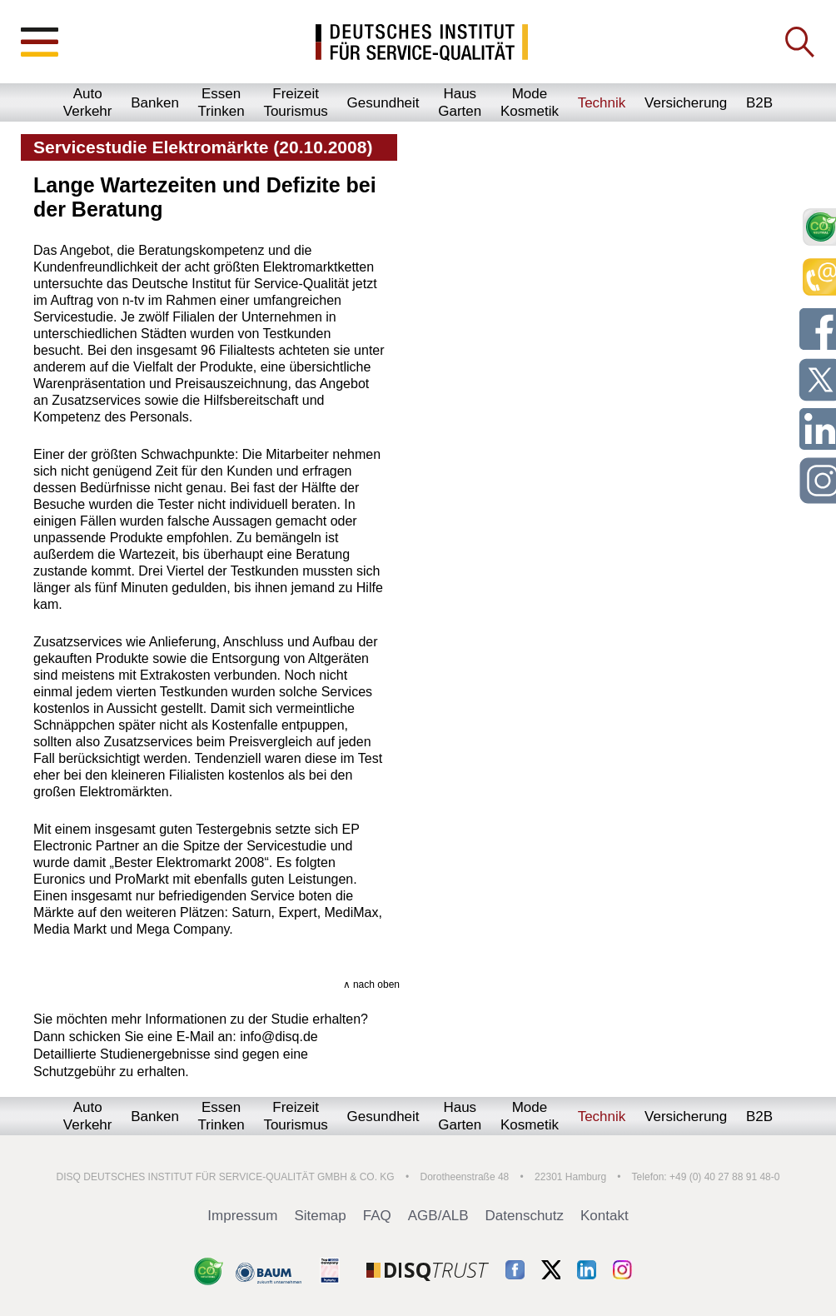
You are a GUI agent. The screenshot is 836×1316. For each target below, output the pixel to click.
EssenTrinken (221, 102)
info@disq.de (279, 1036)
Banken (155, 103)
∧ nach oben (371, 984)
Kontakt (604, 1216)
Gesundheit (383, 103)
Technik (602, 103)
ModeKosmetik (529, 102)
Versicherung (685, 103)
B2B (759, 103)
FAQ (377, 1216)
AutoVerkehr (87, 102)
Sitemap (320, 1216)
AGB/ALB (438, 1216)
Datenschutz (525, 1216)
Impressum (242, 1216)
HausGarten (459, 102)
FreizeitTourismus (295, 102)
